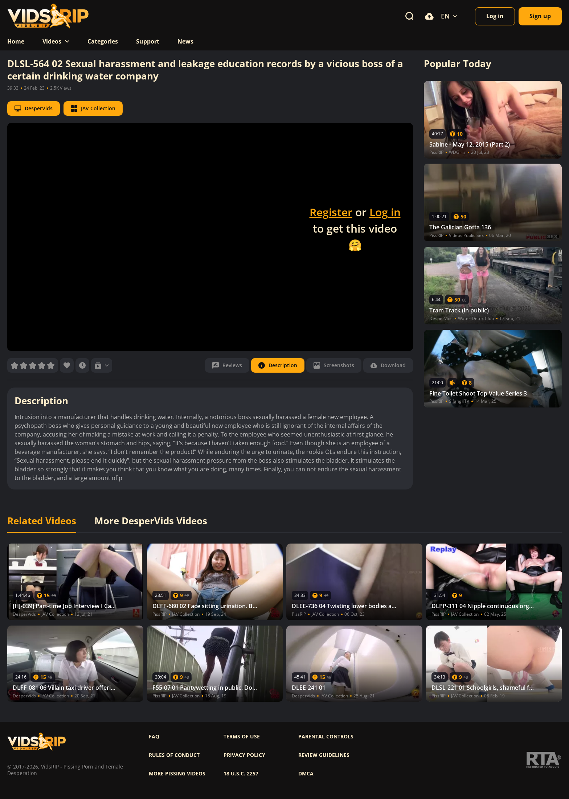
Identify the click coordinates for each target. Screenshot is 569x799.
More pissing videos (177, 773)
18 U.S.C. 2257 (241, 773)
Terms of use (242, 736)
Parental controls (325, 736)
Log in (385, 212)
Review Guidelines (323, 755)
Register (331, 212)
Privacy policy (244, 755)
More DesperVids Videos (150, 521)
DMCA (306, 773)
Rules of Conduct (174, 755)
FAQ (154, 736)
